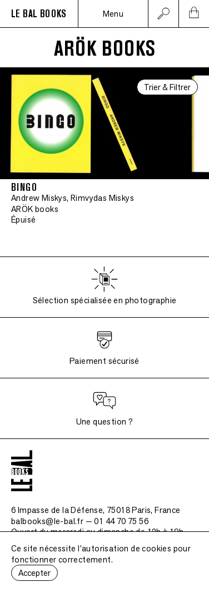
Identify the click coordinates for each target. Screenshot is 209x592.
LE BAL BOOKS (39, 13)
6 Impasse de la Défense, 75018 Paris (96, 510)
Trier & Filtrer (167, 87)
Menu (113, 13)
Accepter (34, 573)
